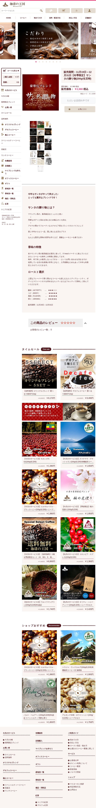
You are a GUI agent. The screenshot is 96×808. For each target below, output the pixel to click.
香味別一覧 (7, 193)
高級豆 (3, 149)
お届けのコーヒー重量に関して (81, 749)
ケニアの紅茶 (6, 209)
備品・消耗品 (8, 198)
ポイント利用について (77, 763)
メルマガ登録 (74, 772)
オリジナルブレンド (10, 124)
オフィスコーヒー (10, 178)
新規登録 (72, 769)
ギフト (5, 183)
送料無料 (4, 119)
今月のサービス (9, 90)
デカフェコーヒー (10, 130)
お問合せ (72, 790)
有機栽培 (6, 161)
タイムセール (6, 113)
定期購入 (6, 165)
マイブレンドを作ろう (10, 172)
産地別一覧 (7, 188)
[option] (48, 40)
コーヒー (23, 18)
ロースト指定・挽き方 (77, 746)
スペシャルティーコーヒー (10, 141)
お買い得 (6, 107)
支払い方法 (73, 18)
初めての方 (38, 18)
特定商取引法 (74, 787)
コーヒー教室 (74, 766)
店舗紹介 (88, 18)
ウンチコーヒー (7, 155)
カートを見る (11, 71)
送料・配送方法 (54, 18)
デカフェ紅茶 (41, 805)
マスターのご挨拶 (76, 784)
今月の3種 (5, 96)
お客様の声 (73, 760)
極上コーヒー (8, 134)
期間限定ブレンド (8, 102)
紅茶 (4, 204)
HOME (8, 18)
